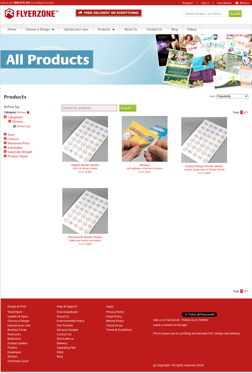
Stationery (14, 339)
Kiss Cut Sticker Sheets (85, 168)
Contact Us (154, 29)
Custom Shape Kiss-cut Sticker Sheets (204, 169)
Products (104, 29)
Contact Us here (44, 2)
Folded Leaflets (17, 343)
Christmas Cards (18, 361)
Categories (13, 117)
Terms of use (114, 325)
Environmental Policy (70, 321)
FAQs (60, 352)
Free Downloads (67, 312)
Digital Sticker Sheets (85, 165)
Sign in (205, 3)
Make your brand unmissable (85, 240)
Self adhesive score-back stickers (145, 168)
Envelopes (14, 352)
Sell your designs (67, 330)
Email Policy (114, 316)
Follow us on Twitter (195, 320)
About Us (130, 29)
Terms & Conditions (119, 330)
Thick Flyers (15, 312)
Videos (192, 29)
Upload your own (76, 29)
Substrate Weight (18, 152)
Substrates (13, 147)
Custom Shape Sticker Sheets (204, 166)
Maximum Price (16, 143)
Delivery (62, 343)
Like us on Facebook (166, 320)
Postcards (14, 334)
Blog (174, 29)
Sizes (9, 134)
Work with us (65, 339)
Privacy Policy (115, 312)
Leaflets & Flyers (18, 316)
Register (188, 3)
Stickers (23, 112)
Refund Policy (115, 321)
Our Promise (65, 325)
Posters (12, 348)
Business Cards (17, 330)
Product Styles (16, 156)
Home (12, 29)
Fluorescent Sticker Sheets (85, 237)
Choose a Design (38, 29)
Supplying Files (66, 348)
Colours (11, 139)
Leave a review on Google (170, 325)
